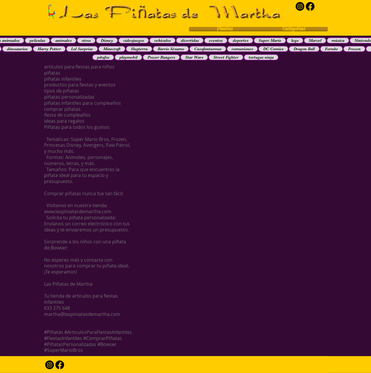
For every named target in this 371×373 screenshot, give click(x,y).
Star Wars (194, 57)
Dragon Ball (304, 48)
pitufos (103, 57)
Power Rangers (161, 57)
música (338, 40)
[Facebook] (310, 6)
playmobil (128, 57)
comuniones (242, 48)
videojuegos (133, 40)
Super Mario (270, 40)
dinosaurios (17, 48)
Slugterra (139, 48)
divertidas (190, 40)
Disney (107, 40)
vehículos (162, 40)
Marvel (315, 40)
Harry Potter (49, 48)
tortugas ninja (261, 57)
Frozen (354, 48)
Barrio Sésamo (171, 48)
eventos (216, 40)
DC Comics (273, 48)
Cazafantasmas (207, 48)
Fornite (331, 48)
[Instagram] (300, 6)
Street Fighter (226, 57)
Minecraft (112, 48)
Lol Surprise (82, 48)
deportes (240, 40)
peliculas (37, 40)
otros (86, 40)
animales (63, 40)
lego (295, 40)
